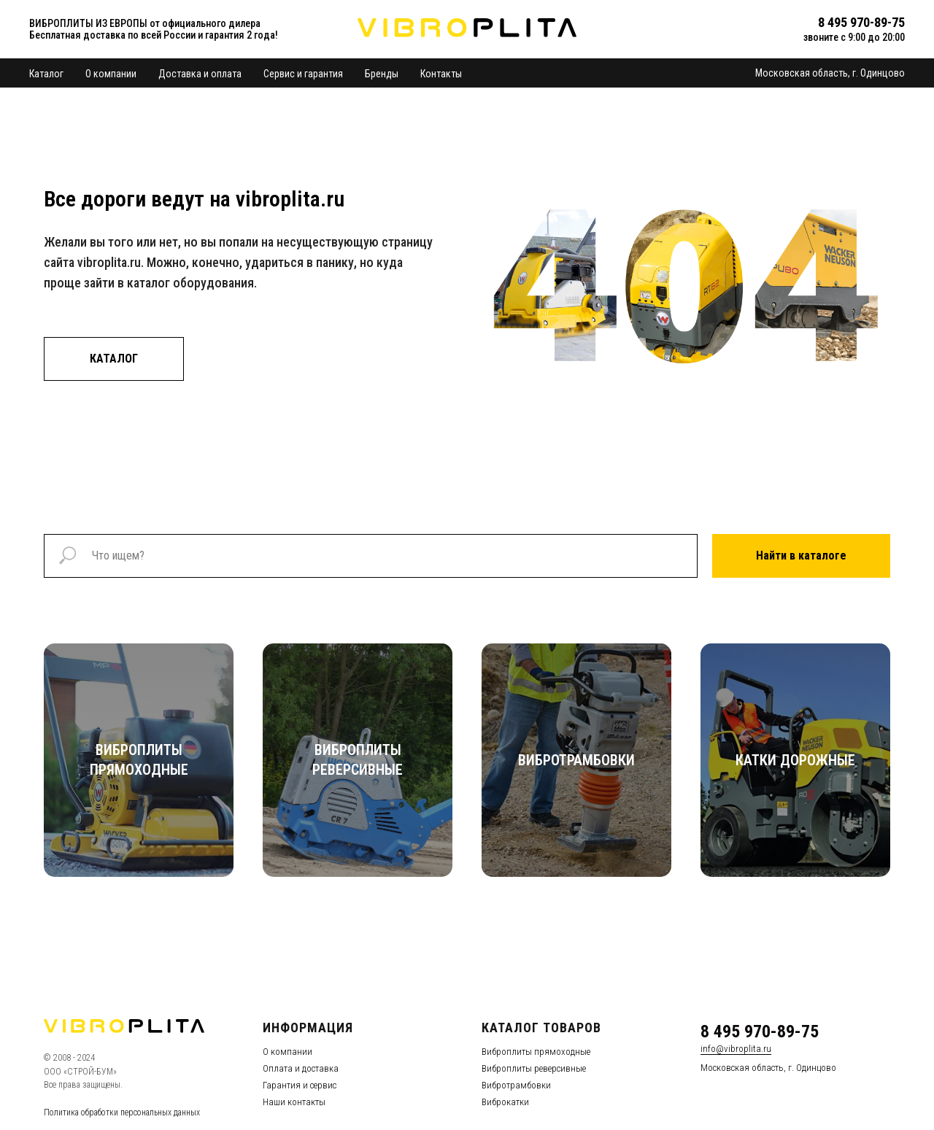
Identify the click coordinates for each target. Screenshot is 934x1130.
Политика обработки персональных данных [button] (122, 1112)
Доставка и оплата (200, 74)
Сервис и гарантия (303, 74)
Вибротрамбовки (516, 1085)
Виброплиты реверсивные (534, 1068)
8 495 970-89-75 (759, 1031)
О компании (110, 74)
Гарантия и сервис (299, 1085)
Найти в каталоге (801, 555)
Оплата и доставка (301, 1068)
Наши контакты (294, 1101)
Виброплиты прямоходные (536, 1051)
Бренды (381, 74)
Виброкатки (505, 1101)
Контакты (441, 74)
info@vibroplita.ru (735, 1048)
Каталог (46, 74)
